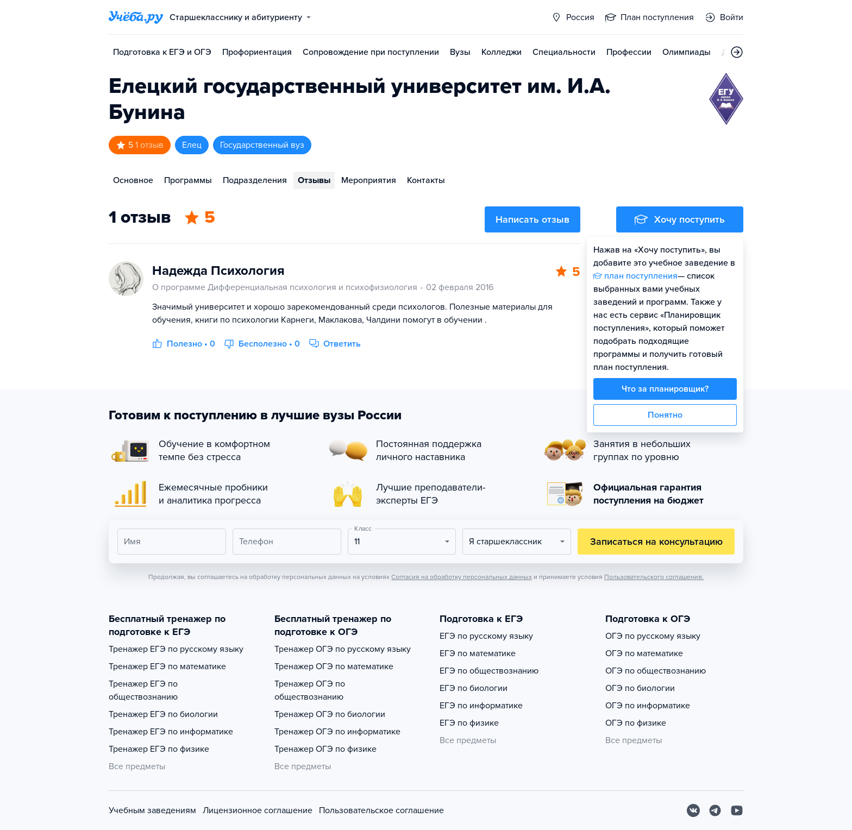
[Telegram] (715, 810)
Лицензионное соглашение (257, 810)
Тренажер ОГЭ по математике (333, 666)
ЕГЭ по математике (478, 653)
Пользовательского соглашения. (654, 577)
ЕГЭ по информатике (481, 705)
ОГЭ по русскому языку (652, 636)
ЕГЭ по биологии (474, 688)
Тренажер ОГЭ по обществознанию (309, 690)
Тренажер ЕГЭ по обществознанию (143, 690)
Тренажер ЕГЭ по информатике (171, 731)
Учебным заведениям (152, 810)
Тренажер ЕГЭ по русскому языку (176, 649)
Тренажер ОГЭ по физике (325, 749)
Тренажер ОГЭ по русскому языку (342, 649)
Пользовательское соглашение (381, 810)
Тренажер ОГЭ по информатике (337, 731)
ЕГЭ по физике (469, 723)
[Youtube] (736, 810)
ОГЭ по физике (635, 723)
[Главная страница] (136, 17)
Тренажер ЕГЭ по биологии (163, 714)
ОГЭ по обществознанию (655, 670)
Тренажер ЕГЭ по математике (167, 666)
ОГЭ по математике (644, 653)
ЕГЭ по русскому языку (486, 636)
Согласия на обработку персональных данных (461, 577)
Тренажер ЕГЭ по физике (159, 749)
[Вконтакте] (693, 810)
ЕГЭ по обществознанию (489, 670)
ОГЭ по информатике (647, 705)
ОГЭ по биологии (640, 688)
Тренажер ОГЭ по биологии (329, 714)
